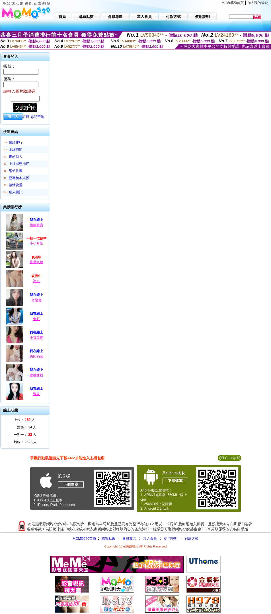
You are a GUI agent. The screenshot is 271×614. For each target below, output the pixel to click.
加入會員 (150, 539)
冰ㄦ (36, 281)
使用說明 (171, 539)
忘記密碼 (37, 117)
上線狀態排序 (19, 164)
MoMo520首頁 (233, 3)
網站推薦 (15, 171)
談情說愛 (15, 185)
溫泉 (36, 394)
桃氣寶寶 (36, 225)
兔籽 (36, 319)
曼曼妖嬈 (36, 262)
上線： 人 (24, 420)
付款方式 (191, 539)
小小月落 (36, 243)
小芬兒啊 (36, 338)
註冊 (25, 117)
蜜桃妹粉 (36, 375)
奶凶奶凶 (36, 356)
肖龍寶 (36, 300)
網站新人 (15, 157)
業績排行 (15, 142)
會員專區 (129, 539)
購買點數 (108, 539)
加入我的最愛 (257, 3)
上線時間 (15, 150)
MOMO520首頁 (84, 539)
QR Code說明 (229, 458)
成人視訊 (15, 192)
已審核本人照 (19, 178)
